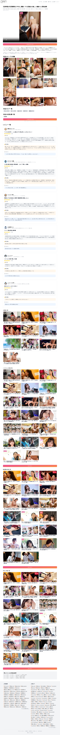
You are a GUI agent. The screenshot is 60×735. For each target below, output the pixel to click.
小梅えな (22, 705)
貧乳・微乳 (53, 705)
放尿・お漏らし (45, 708)
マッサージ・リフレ (39, 705)
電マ (41, 701)
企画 (54, 694)
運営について (35, 731)
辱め (47, 703)
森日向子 (22, 696)
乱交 (33, 705)
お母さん (43, 717)
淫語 (33, 706)
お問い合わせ (40, 731)
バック (50, 694)
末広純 (6, 698)
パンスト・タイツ (35, 710)
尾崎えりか (6, 706)
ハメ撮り (39, 691)
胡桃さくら (6, 699)
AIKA (22, 698)
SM (51, 708)
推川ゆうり (12, 706)
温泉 (32, 718)
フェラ (54, 686)
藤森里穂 (23, 699)
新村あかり (17, 689)
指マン (41, 718)
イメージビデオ (34, 722)
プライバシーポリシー (21, 731)
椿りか (17, 687)
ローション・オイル (48, 701)
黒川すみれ (6, 705)
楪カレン (17, 705)
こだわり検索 (44, 1)
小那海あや (24, 701)
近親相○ (43, 725)
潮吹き (52, 689)
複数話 (48, 725)
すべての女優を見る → (25, 708)
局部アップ (47, 713)
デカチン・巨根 (49, 706)
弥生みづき (17, 686)
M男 (37, 713)
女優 (38, 703)
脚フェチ (33, 720)
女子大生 (33, 703)
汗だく (46, 718)
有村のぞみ (23, 703)
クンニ (33, 698)
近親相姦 (33, 699)
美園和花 (6, 687)
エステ (43, 703)
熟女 (49, 686)
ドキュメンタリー (39, 696)
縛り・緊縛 (39, 720)
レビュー (57, 1)
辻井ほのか (11, 701)
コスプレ (44, 699)
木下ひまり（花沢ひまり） (22, 691)
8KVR (39, 694)
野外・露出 (39, 711)
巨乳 (38, 686)
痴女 (43, 687)
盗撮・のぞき (51, 696)
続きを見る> (30, 465)
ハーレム (45, 720)
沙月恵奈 (23, 689)
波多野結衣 (12, 687)
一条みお (12, 703)
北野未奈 (6, 694)
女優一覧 (49, 1)
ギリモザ (33, 711)
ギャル (54, 698)
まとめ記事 (53, 1)
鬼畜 (41, 713)
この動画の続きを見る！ (30, 44)
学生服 (51, 718)
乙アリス (6, 686)
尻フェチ (39, 699)
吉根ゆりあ (17, 694)
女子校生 (33, 691)
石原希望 (5, 116)
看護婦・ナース (47, 722)
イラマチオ (44, 698)
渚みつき (26, 698)
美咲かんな (12, 699)
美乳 (47, 689)
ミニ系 (38, 717)
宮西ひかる (18, 706)
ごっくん (50, 710)
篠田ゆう (18, 699)
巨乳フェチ (51, 715)
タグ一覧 (40, 1)
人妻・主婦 (43, 686)
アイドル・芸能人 (35, 715)
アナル (52, 703)
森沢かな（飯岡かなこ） (9, 689)
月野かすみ (23, 694)
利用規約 (26, 731)
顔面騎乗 (53, 725)
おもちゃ (47, 705)
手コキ (54, 699)
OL (49, 699)
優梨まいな (17, 703)
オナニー (33, 694)
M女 (32, 708)
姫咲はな (17, 698)
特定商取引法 (31, 731)
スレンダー (34, 689)
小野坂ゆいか (18, 701)
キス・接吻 (44, 694)
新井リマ (17, 696)
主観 (32, 701)
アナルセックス (43, 710)
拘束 (37, 706)
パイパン (38, 698)
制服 (45, 696)
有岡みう (6, 696)
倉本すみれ (11, 698)
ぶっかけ (45, 711)
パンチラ (33, 725)
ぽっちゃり (51, 711)
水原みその (6, 703)
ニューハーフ (50, 717)
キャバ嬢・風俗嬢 (44, 715)
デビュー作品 (38, 708)
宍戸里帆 (12, 705)
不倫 (49, 698)
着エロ (41, 722)
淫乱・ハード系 (41, 689)
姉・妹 (33, 717)
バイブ (33, 713)
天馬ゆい (12, 686)
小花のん (6, 701)
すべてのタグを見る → (52, 727)
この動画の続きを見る (30, 119)
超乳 (37, 718)
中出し (33, 686)
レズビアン (42, 706)
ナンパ (51, 691)
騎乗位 (48, 687)
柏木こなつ (13, 691)
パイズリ (45, 691)
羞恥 (37, 701)
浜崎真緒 (11, 694)
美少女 (38, 687)
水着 (38, 725)
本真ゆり (24, 706)
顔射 (33, 696)
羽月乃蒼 (11, 696)
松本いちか (23, 686)
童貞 (50, 720)
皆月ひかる (6, 691)
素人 (33, 687)
